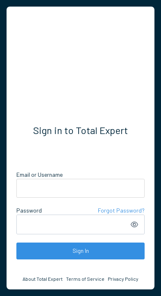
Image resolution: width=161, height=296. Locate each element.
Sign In (81, 250)
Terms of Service (85, 279)
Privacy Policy (123, 279)
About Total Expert (43, 279)
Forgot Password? (121, 210)
